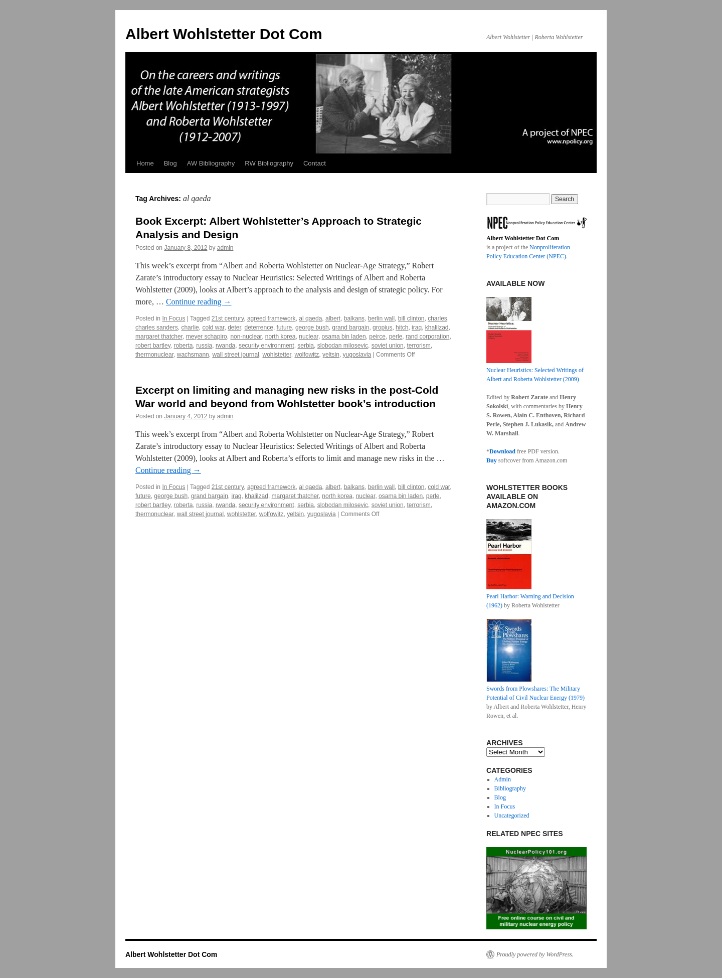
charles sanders (156, 327)
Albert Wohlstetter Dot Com (223, 34)
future (284, 327)
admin (225, 247)
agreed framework (271, 318)
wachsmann (193, 354)
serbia (305, 345)
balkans (354, 318)
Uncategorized (511, 815)
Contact (314, 163)
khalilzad (437, 327)
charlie (190, 327)
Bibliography (510, 788)
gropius (382, 327)
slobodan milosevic (342, 345)
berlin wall (381, 318)
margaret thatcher (159, 336)
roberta (183, 345)
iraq (417, 327)
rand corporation (427, 336)
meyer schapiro (206, 336)
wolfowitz (307, 354)
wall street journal (235, 354)
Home (145, 163)
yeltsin (330, 354)
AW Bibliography (211, 163)
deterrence (259, 327)
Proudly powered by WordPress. (535, 954)
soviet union (388, 345)
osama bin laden (344, 336)
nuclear (308, 336)
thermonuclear (154, 354)
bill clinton (411, 318)
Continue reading (199, 301)
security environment (266, 345)
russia (204, 345)
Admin (502, 779)
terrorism (418, 345)
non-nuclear (246, 336)
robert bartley (152, 345)
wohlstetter (276, 354)
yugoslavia (357, 354)
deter (234, 327)
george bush (312, 327)
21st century (228, 318)
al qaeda (310, 318)
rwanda (225, 345)
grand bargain (350, 327)
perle (396, 336)
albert (332, 318)
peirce (377, 336)
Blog (170, 163)
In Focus (173, 318)
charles (437, 318)
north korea (280, 336)
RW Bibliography (269, 163)
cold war (213, 327)
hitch (402, 327)
